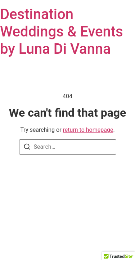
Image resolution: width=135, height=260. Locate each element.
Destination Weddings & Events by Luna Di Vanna (61, 31)
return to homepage (88, 129)
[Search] (27, 148)
